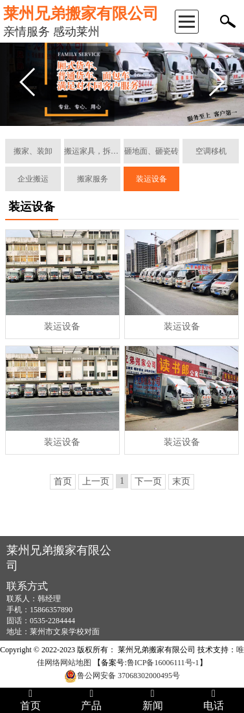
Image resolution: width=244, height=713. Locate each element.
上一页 (95, 481)
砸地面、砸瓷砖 (151, 151)
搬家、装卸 (33, 151)
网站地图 (75, 662)
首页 (63, 481)
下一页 (148, 481)
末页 (181, 481)
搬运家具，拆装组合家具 (92, 151)
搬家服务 (92, 178)
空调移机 (211, 151)
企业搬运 (33, 178)
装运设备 (151, 178)
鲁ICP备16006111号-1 (163, 662)
